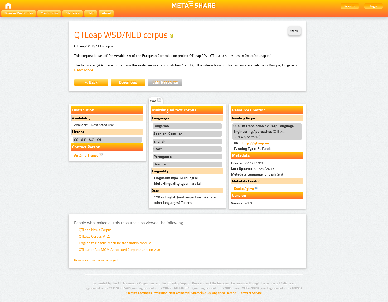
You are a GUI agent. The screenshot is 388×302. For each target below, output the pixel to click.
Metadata (241, 155)
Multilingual (176, 178)
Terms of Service (250, 293)
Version (239, 195)
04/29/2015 (252, 169)
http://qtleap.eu (255, 143)
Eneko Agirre (246, 188)
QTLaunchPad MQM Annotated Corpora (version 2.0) (119, 249)
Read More (83, 69)
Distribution (83, 110)
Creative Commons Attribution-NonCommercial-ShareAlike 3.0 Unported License (181, 293)
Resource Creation (249, 110)
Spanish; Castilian (168, 133)
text (155, 100)
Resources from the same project (96, 260)
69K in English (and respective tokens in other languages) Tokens (185, 200)
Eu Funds (252, 149)
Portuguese (162, 156)
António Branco (88, 155)
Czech (158, 149)
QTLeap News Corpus (95, 230)
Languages (160, 118)
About (106, 13)
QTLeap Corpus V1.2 (94, 236)
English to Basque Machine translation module (115, 243)
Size (155, 190)
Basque (159, 164)
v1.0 (241, 203)
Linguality (160, 171)
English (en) (257, 174)
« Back (91, 82)
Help (90, 13)
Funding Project (244, 118)
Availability (81, 118)
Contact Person (86, 146)
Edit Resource (165, 82)
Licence (78, 132)
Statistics (73, 13)
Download (128, 82)
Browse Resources (18, 13)
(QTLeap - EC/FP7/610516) (263, 131)
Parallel (177, 183)
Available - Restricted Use (94, 125)
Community (49, 13)
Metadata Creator (246, 181)
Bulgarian (161, 126)
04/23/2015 (248, 163)
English (159, 141)
